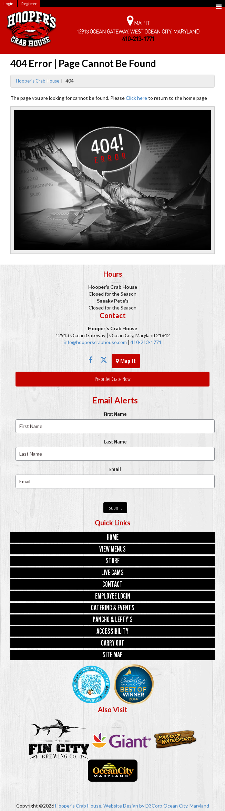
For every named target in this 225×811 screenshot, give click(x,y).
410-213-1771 (146, 342)
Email (115, 469)
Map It (126, 361)
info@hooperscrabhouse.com (95, 342)
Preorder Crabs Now (113, 379)
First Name (115, 414)
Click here (136, 98)
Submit (115, 508)
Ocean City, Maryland (186, 806)
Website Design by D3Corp (132, 806)
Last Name (115, 441)
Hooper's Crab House (37, 81)
